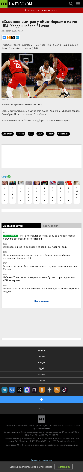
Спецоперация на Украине (41, 10)
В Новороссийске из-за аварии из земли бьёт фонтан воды (35, 246)
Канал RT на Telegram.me (5, 390)
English (41, 350)
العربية (41, 368)
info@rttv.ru (69, 441)
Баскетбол (7, 133)
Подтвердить (63, 467)
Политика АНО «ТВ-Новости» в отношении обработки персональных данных (41, 444)
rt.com (23, 431)
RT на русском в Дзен (50, 390)
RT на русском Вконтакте (12, 390)
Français (41, 362)
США (40, 133)
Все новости (41, 300)
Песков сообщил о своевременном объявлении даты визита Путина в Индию (41, 290)
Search (71, 1)
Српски (41, 380)
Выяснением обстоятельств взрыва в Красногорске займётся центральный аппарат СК (36, 256)
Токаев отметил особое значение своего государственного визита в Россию (40, 267)
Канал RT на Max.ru (27, 390)
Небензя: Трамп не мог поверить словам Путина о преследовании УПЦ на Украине (39, 279)
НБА (31, 133)
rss (57, 390)
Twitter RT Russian (20, 390)
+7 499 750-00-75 (37, 441)
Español (41, 374)
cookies (48, 467)
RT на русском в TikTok (65, 390)
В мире (20, 133)
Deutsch (41, 356)
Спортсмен (63, 133)
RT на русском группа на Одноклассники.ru (42, 390)
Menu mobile (78, 1)
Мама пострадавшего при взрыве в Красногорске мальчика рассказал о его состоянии (39, 237)
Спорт (50, 133)
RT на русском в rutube (35, 390)
